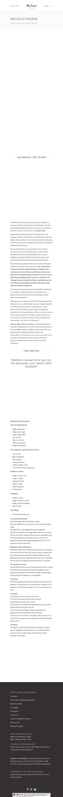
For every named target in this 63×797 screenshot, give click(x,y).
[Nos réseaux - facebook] (27, 749)
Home (12, 23)
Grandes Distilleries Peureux (20, 679)
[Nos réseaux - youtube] (35, 749)
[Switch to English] (51, 6)
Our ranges (14, 668)
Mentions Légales (16, 686)
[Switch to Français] (46, 6)
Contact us (14, 675)
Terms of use (14, 683)
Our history (14, 671)
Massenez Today (16, 664)
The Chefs (20, 23)
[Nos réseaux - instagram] (31, 749)
